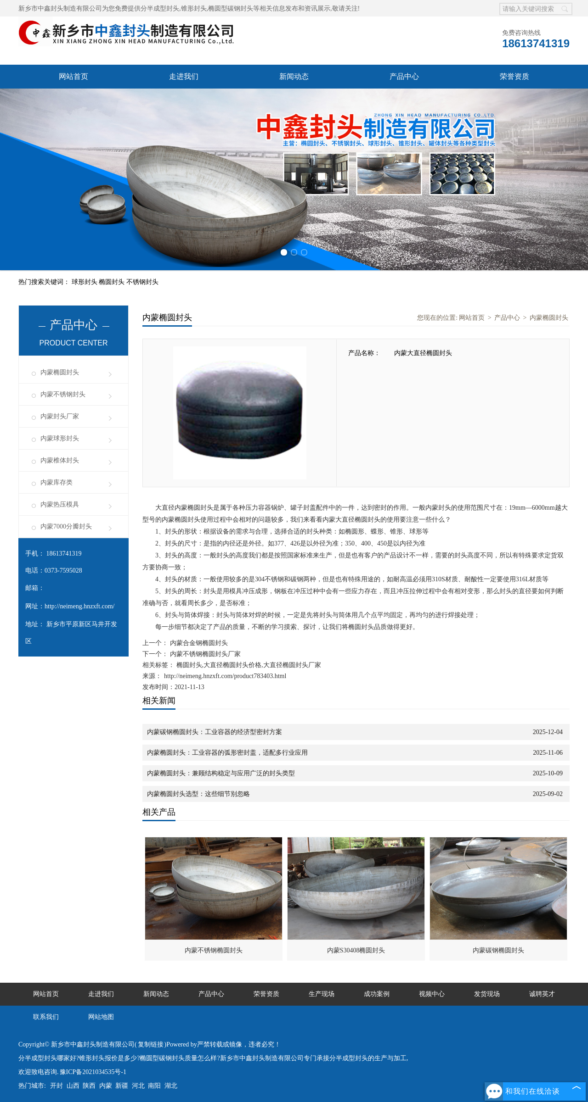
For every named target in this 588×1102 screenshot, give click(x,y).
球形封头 (85, 281)
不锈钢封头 (142, 281)
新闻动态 (294, 76)
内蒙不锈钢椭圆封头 (214, 950)
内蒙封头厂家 (59, 416)
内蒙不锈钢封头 (62, 394)
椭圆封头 (112, 281)
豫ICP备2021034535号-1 (93, 1072)
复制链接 (151, 1044)
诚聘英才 (542, 994)
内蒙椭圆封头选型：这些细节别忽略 (198, 793)
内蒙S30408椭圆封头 (356, 950)
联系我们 (46, 1016)
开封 (56, 1085)
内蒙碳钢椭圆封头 (498, 950)
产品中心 (404, 76)
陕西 (89, 1085)
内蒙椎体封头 (59, 460)
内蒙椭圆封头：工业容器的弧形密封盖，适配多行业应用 (227, 752)
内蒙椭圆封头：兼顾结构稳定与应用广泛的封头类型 (221, 773)
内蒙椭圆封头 (59, 372)
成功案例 (377, 994)
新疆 (121, 1085)
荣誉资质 (514, 76)
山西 (73, 1085)
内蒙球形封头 (59, 438)
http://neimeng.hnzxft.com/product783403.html (225, 676)
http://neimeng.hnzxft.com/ (79, 606)
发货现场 (487, 994)
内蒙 (105, 1085)
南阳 (154, 1085)
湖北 (170, 1085)
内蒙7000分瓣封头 (66, 526)
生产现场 (321, 994)
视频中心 (432, 994)
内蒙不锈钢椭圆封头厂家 (204, 654)
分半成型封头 (160, 8)
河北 (138, 1085)
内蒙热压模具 (59, 504)
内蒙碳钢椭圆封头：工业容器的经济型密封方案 (214, 732)
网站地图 (101, 1016)
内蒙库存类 (56, 482)
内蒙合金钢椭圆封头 (198, 643)
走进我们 (183, 76)
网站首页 (73, 76)
